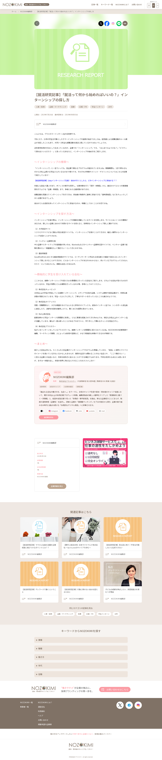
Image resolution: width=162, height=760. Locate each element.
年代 (40, 665)
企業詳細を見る (57, 486)
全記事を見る (48, 417)
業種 (40, 639)
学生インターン (103, 614)
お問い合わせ (137, 4)
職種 (40, 648)
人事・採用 (48, 614)
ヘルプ (40, 715)
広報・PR (89, 614)
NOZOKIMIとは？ (122, 4)
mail (102, 411)
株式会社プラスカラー (67, 381)
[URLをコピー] (125, 23)
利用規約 (41, 711)
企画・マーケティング (65, 614)
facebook (67, 411)
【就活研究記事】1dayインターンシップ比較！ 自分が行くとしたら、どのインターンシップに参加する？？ (75, 180)
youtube (90, 411)
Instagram (53, 411)
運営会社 (41, 707)
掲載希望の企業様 (45, 724)
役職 (40, 674)
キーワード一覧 (107, 4)
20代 (116, 614)
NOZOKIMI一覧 (26, 702)
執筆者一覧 (24, 707)
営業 (79, 614)
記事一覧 (94, 4)
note (79, 411)
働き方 (41, 657)
